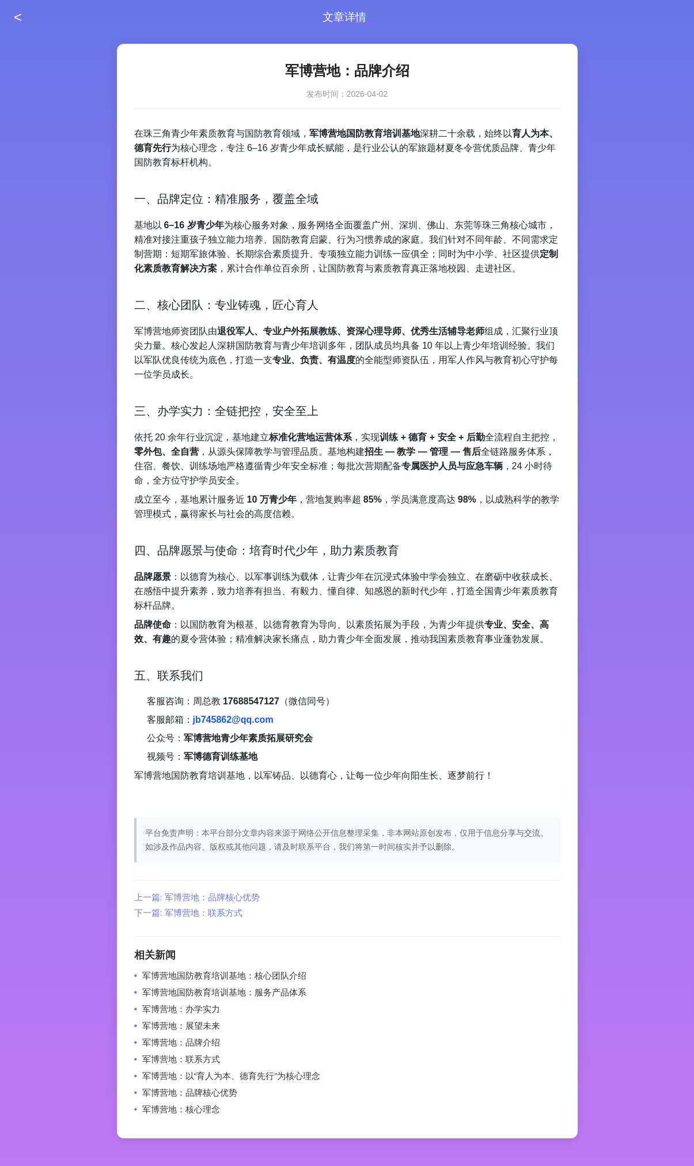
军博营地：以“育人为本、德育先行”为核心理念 (231, 1076)
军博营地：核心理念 (181, 1109)
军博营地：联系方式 (181, 1059)
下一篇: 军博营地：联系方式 (188, 913)
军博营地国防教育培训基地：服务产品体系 (224, 992)
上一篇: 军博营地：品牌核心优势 (197, 897)
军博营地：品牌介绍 (181, 1042)
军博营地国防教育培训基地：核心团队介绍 (224, 975)
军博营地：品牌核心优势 (189, 1092)
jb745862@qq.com (233, 719)
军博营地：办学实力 (181, 1009)
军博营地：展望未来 (181, 1026)
